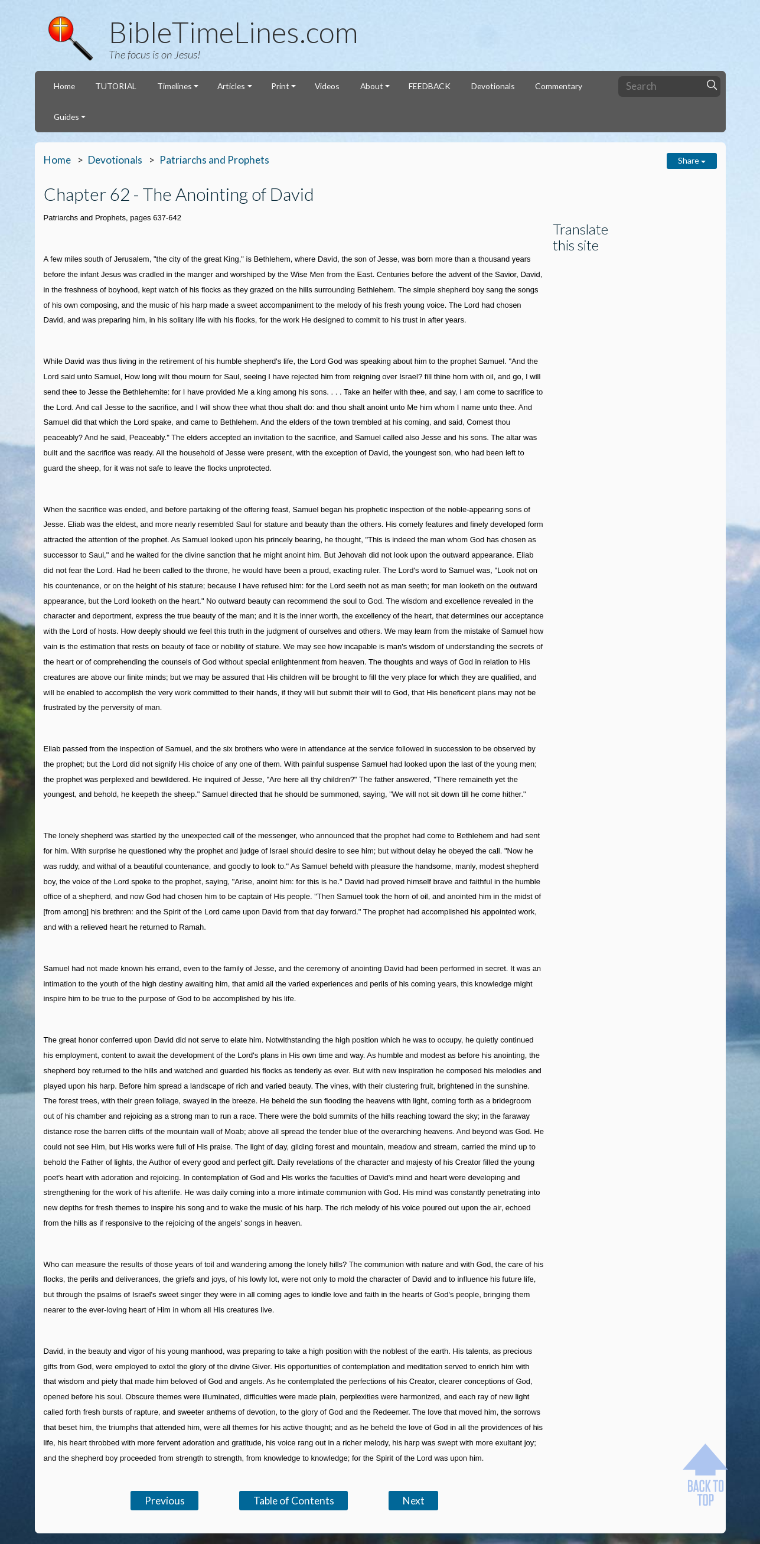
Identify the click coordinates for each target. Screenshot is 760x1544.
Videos (327, 86)
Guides (66, 117)
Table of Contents (293, 1500)
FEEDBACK (430, 86)
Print (280, 86)
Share (692, 160)
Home (64, 86)
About (371, 86)
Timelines (174, 86)
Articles (231, 86)
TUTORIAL (115, 86)
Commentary (558, 86)
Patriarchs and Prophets (214, 160)
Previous (165, 1500)
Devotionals (493, 86)
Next (414, 1500)
